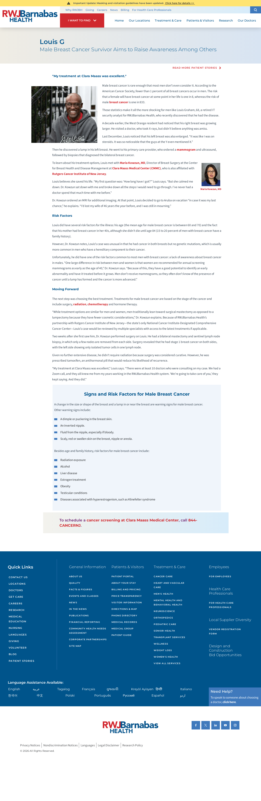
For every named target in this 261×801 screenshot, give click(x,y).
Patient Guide (121, 635)
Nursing (15, 627)
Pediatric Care (165, 624)
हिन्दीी (159, 689)
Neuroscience (164, 611)
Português (102, 695)
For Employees (220, 576)
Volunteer (18, 647)
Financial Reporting (84, 622)
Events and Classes (84, 596)
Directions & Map (124, 609)
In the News (78, 609)
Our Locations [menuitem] (139, 20)
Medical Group (122, 628)
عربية (36, 689)
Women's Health (166, 656)
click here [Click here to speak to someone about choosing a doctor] (229, 702)
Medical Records (124, 622)
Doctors (16, 590)
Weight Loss (163, 650)
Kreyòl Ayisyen (142, 689)
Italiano (186, 689)
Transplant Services (169, 637)
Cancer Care (163, 576)
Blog (13, 654)
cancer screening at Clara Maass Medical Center (133, 520)
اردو (182, 695)
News (114, 10)
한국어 (12, 695)
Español (158, 695)
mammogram (186, 149)
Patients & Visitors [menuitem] (200, 20)
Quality (74, 583)
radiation (79, 304)
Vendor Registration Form (225, 631)
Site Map (75, 646)
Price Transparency (126, 596)
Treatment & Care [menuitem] (168, 20)
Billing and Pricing (126, 589)
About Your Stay (123, 583)
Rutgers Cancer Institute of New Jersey (79, 174)
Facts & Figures (80, 589)
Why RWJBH (73, 10)
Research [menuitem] (226, 20)
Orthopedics (163, 617)
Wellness (161, 643)
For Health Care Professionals (151, 10)
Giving (90, 10)
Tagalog (63, 689)
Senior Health (164, 630)
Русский (128, 695)
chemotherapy (98, 304)
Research (17, 610)
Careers (102, 10)
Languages (18, 634)
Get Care (16, 596)
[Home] (30, 17)
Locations (17, 583)
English (14, 689)
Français (88, 689)
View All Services (167, 663)
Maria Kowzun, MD (210, 189)
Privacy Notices (30, 745)
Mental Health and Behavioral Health (168, 602)
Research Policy (132, 745)
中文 (40, 695)
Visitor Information (126, 602)
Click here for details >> (180, 3)
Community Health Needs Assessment (87, 630)
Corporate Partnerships (88, 639)
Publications (79, 615)
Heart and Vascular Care (169, 585)
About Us (75, 576)
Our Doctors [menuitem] (247, 20)
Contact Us (18, 577)
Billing (125, 10)
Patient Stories (21, 660)
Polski (70, 695)
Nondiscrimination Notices (60, 745)
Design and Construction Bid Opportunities (225, 650)
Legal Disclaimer (108, 745)
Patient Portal (122, 576)
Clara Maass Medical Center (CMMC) (136, 168)
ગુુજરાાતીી (112, 689)
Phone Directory (124, 615)
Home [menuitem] (119, 20)
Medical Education (17, 619)
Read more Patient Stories (195, 68)
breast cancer (118, 102)
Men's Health (163, 593)
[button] (255, 10)
